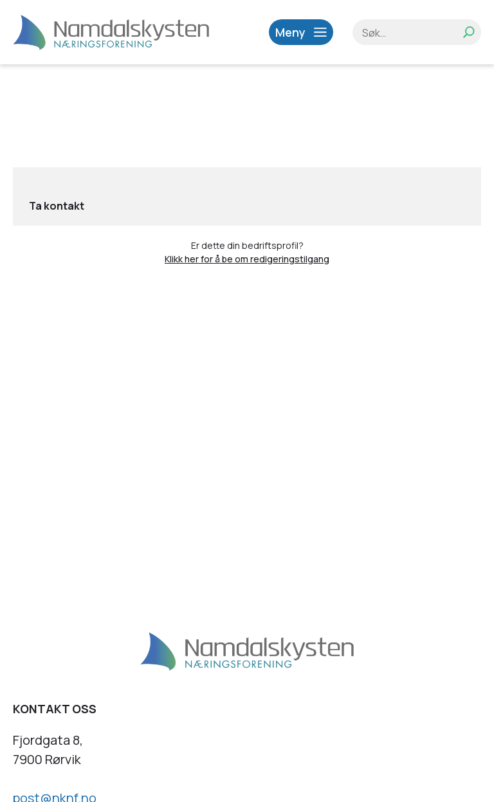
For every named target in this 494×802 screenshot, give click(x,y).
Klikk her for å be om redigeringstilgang (247, 259)
